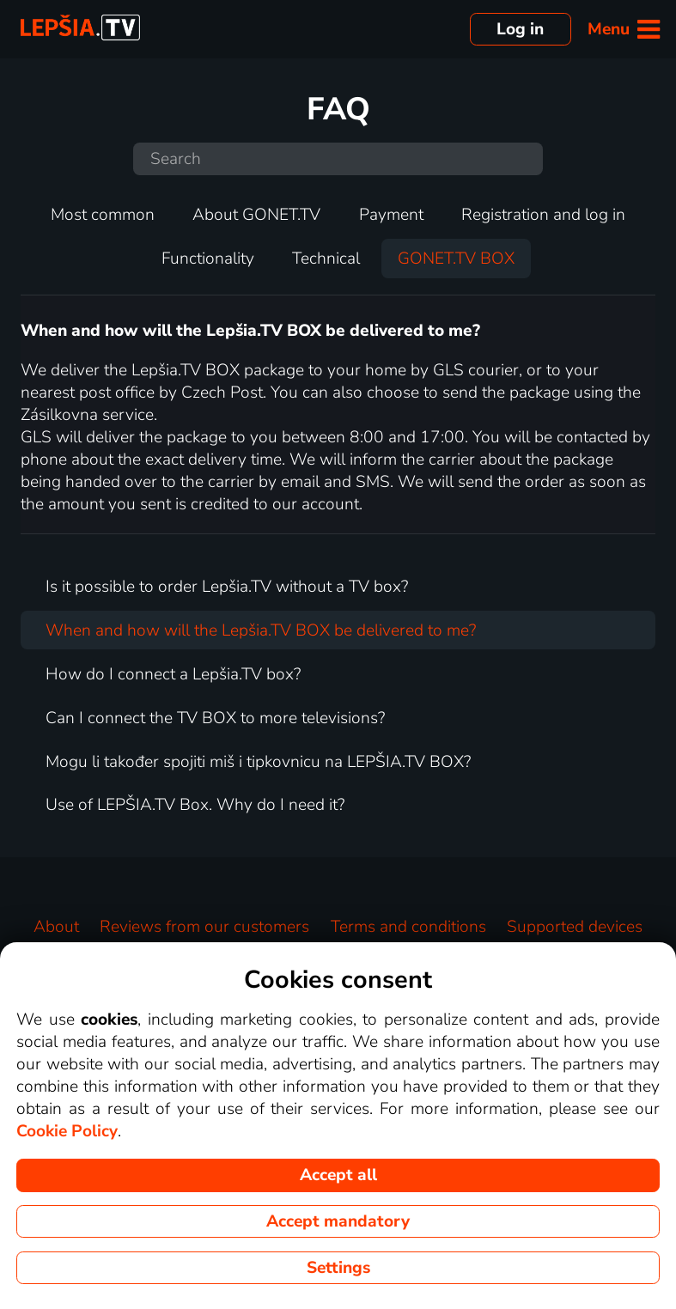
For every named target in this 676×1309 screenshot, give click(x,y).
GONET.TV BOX (456, 258)
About (56, 927)
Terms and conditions (408, 927)
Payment (391, 215)
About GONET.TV (256, 215)
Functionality (207, 258)
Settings (338, 1268)
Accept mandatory (338, 1221)
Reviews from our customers (204, 927)
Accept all (338, 1175)
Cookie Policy (67, 1131)
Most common (103, 215)
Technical (326, 258)
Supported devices (575, 927)
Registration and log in (543, 215)
